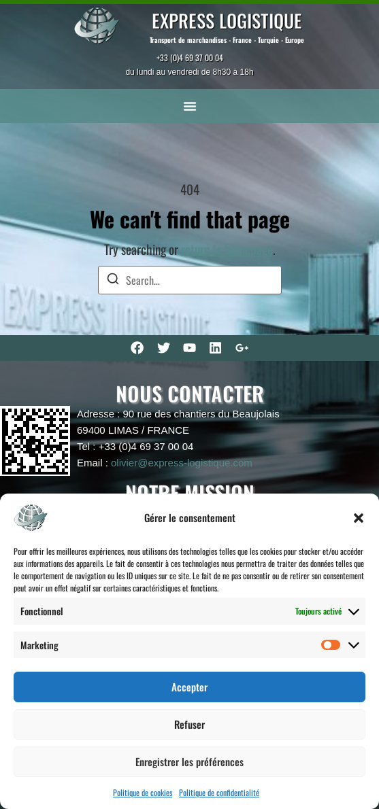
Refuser (189, 724)
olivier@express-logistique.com (181, 462)
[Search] (113, 280)
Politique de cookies (142, 792)
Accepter (189, 686)
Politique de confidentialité (219, 792)
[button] (358, 518)
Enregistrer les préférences (189, 761)
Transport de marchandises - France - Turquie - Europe (227, 40)
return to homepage (227, 249)
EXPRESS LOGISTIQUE (227, 20)
